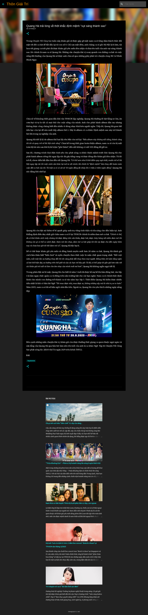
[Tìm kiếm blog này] (133, 4)
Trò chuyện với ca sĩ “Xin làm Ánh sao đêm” (62, 587)
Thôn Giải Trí (17, 4)
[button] (27, 33)
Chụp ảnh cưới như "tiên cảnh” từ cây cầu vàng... (64, 423)
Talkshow (31, 361)
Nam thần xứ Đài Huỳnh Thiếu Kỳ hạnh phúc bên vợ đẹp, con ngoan (71, 503)
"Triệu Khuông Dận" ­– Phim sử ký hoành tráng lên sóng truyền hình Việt (73, 463)
